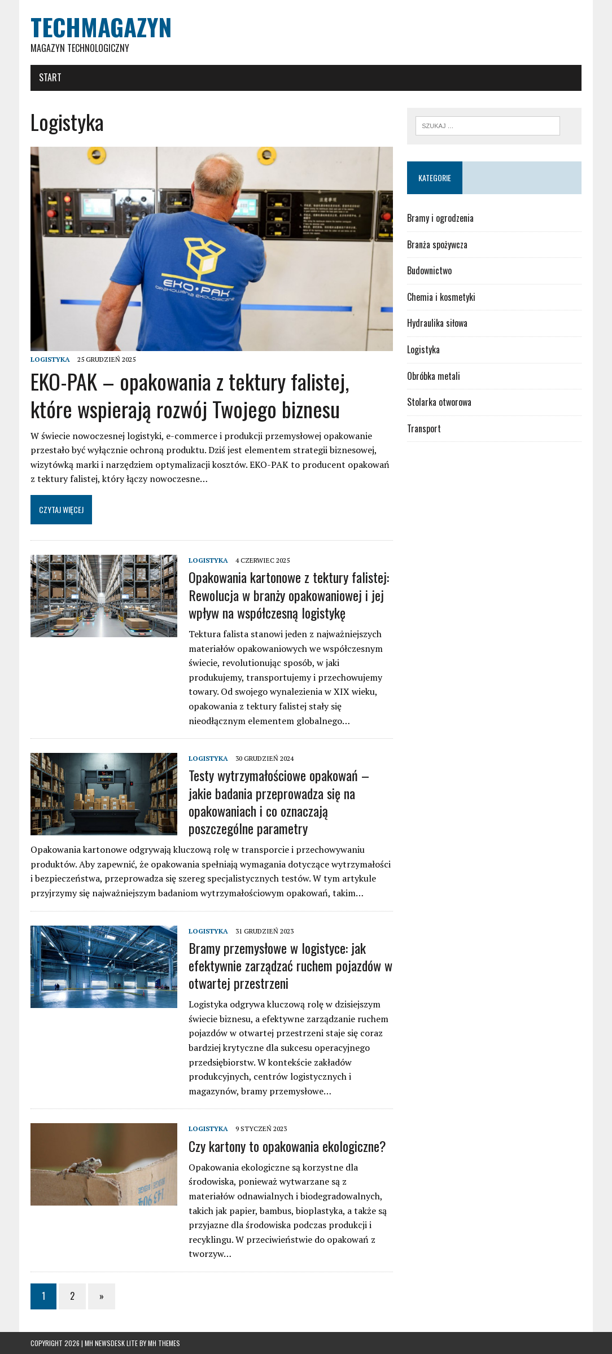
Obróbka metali (433, 376)
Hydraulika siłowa (437, 323)
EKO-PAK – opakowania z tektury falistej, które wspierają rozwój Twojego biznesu (189, 394)
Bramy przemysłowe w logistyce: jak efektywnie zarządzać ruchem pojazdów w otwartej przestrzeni (290, 965)
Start (50, 77)
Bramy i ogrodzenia (440, 218)
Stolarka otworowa (439, 402)
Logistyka (50, 359)
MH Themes (164, 1343)
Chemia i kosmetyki (441, 297)
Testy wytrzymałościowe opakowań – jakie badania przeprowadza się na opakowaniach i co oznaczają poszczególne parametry (279, 801)
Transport (424, 428)
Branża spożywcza (437, 244)
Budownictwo (429, 270)
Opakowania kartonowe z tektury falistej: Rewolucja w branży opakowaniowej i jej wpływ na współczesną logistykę (289, 594)
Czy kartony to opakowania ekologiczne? (287, 1146)
